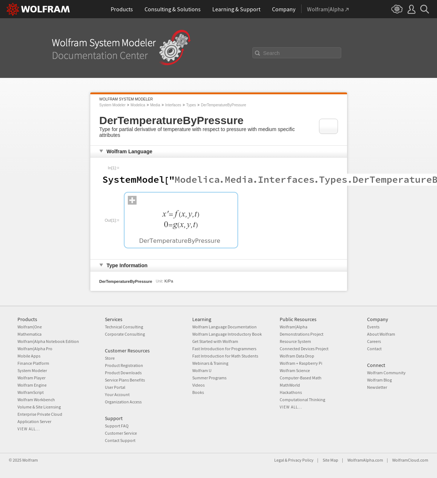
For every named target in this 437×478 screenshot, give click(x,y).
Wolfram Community (386, 372)
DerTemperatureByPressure (223, 105)
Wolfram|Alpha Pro (34, 348)
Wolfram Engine (32, 385)
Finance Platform (33, 363)
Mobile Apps (28, 356)
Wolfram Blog (379, 380)
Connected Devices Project (304, 348)
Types (191, 105)
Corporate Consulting (125, 334)
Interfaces (173, 105)
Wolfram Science (295, 370)
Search (271, 53)
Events (373, 326)
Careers (374, 341)
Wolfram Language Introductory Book (227, 334)
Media (155, 105)
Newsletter (377, 387)
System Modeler (112, 105)
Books (198, 392)
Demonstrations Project (301, 334)
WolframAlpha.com (365, 460)
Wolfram (30, 460)
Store (110, 358)
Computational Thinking (302, 399)
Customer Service (121, 433)
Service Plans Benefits (125, 380)
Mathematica (29, 334)
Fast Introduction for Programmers (224, 348)
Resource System (295, 341)
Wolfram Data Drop (297, 356)
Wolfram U (202, 370)
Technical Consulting (124, 326)
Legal (279, 460)
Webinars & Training (210, 363)
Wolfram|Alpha (293, 326)
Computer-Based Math (301, 377)
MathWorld (290, 385)
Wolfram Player (31, 377)
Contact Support (120, 440)
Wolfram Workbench (36, 399)
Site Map (330, 460)
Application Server (34, 421)
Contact (374, 348)
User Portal (115, 387)
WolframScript (30, 392)
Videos (198, 385)
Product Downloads (123, 372)
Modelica (138, 105)
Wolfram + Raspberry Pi (301, 363)
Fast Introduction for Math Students (225, 356)
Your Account (117, 394)
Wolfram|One (29, 326)
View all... (28, 428)
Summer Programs (209, 377)
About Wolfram (381, 334)
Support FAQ (117, 425)
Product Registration (124, 365)
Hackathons (291, 392)
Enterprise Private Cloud (39, 414)
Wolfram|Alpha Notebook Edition (48, 341)
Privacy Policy (301, 460)
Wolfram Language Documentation (224, 326)
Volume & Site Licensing (39, 407)
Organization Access (123, 401)
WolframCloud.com (410, 460)
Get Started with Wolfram (215, 341)
